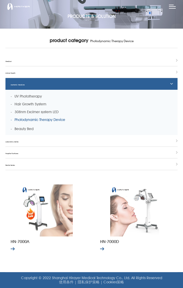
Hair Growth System (30, 104)
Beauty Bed (24, 129)
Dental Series (10, 165)
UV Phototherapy (28, 96)
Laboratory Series (11, 142)
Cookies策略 (113, 282)
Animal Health (10, 73)
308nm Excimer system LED (36, 112)
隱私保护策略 (89, 282)
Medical (8, 61)
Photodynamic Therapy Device (40, 120)
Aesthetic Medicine (18, 85)
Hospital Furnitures (11, 153)
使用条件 (66, 282)
